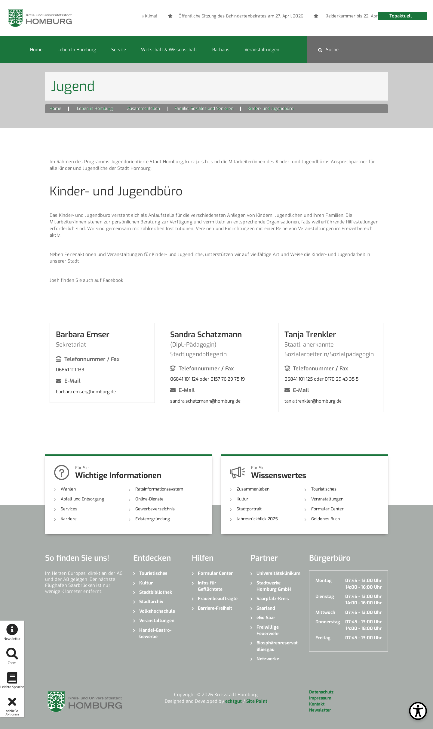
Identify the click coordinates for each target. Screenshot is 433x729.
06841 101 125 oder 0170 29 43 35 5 (321, 379)
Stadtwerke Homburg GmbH (273, 586)
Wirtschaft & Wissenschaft (169, 50)
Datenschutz (321, 692)
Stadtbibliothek (155, 592)
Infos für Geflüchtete (210, 586)
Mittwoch (325, 612)
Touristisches (323, 489)
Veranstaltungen (261, 50)
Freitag (322, 638)
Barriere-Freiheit (215, 608)
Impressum (320, 698)
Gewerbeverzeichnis (155, 509)
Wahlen (68, 489)
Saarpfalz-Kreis (272, 599)
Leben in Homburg (76, 50)
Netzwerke (267, 659)
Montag (323, 581)
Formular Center (327, 509)
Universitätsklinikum (278, 573)
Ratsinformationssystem (159, 489)
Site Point (256, 701)
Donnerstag (327, 622)
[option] (327, 16)
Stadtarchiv (151, 602)
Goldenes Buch (325, 519)
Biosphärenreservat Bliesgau (277, 646)
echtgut (233, 701)
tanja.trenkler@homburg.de (313, 401)
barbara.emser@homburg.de (86, 392)
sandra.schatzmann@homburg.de (205, 401)
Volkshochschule (157, 611)
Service (118, 50)
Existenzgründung (152, 519)
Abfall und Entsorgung (82, 499)
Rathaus (220, 50)
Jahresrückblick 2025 (257, 519)
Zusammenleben (143, 108)
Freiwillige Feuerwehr (267, 630)
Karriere (69, 519)
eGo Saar (265, 618)
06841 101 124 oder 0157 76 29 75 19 (207, 379)
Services (69, 509)
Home (36, 50)
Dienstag (324, 596)
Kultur (242, 499)
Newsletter (320, 710)
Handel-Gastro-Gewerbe (155, 633)
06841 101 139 (70, 370)
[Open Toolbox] (418, 711)
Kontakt (316, 704)
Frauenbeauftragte (218, 599)
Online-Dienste (149, 499)
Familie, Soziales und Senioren (203, 108)
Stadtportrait (249, 509)
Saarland (265, 608)
